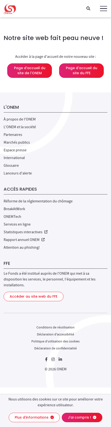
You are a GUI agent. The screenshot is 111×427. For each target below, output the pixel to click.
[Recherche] (88, 9)
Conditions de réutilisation (55, 327)
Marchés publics (17, 142)
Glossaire (11, 165)
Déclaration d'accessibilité (55, 334)
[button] (103, 8)
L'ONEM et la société (20, 127)
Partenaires (13, 134)
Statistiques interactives (26, 232)
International (14, 157)
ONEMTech (12, 216)
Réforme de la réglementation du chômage (38, 201)
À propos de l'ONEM (20, 119)
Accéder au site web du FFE (33, 296)
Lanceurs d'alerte (18, 173)
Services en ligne (17, 224)
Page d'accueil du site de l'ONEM (29, 70)
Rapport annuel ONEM (24, 239)
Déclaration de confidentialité (55, 348)
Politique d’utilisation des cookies (55, 341)
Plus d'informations (34, 417)
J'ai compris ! (82, 417)
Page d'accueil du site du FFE (81, 70)
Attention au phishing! (22, 247)
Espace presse (15, 150)
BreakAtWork (14, 209)
